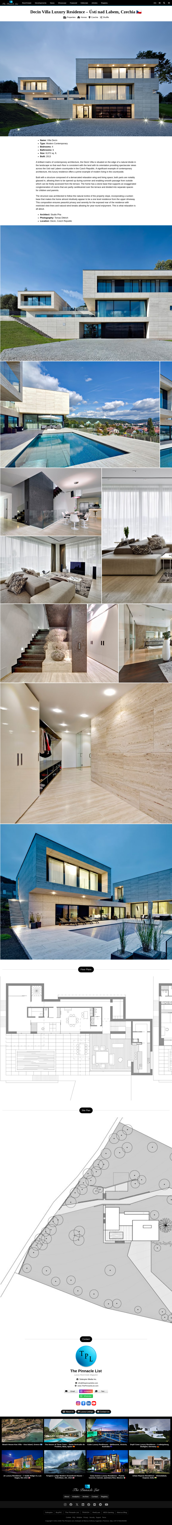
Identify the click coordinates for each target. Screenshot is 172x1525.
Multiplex (79, 1517)
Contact (95, 1497)
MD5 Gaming (108, 1512)
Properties (71, 17)
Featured (73, 3)
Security (92, 1517)
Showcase (62, 3)
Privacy (85, 1517)
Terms (104, 1517)
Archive (86, 1497)
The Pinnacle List (86, 1371)
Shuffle (106, 17)
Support (98, 1517)
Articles (94, 3)
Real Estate (26, 3)
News (52, 3)
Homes (84, 17)
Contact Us (103, 1412)
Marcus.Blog (122, 1512)
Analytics (75, 1497)
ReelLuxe (96, 1512)
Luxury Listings (85, 1412)
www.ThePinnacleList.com (88, 1386)
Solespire (49, 1512)
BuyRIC (59, 1512)
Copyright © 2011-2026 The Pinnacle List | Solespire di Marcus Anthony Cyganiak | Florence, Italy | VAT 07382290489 (86, 1521)
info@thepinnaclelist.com (88, 1383)
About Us (68, 1412)
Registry (104, 3)
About (66, 1497)
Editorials (84, 3)
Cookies (68, 1517)
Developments (40, 3)
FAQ (73, 1517)
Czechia (94, 17)
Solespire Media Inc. (88, 1379)
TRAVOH (85, 1512)
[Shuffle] (159, 3)
